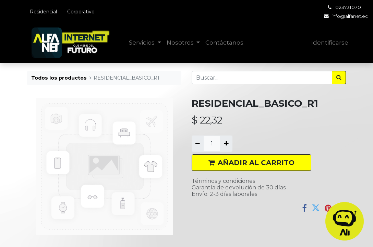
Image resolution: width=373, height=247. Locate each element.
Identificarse (329, 42)
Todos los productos (59, 78)
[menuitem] (224, 43)
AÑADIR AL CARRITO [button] (251, 162)
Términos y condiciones (223, 181)
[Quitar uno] (198, 143)
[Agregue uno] (226, 143)
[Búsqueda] (339, 77)
